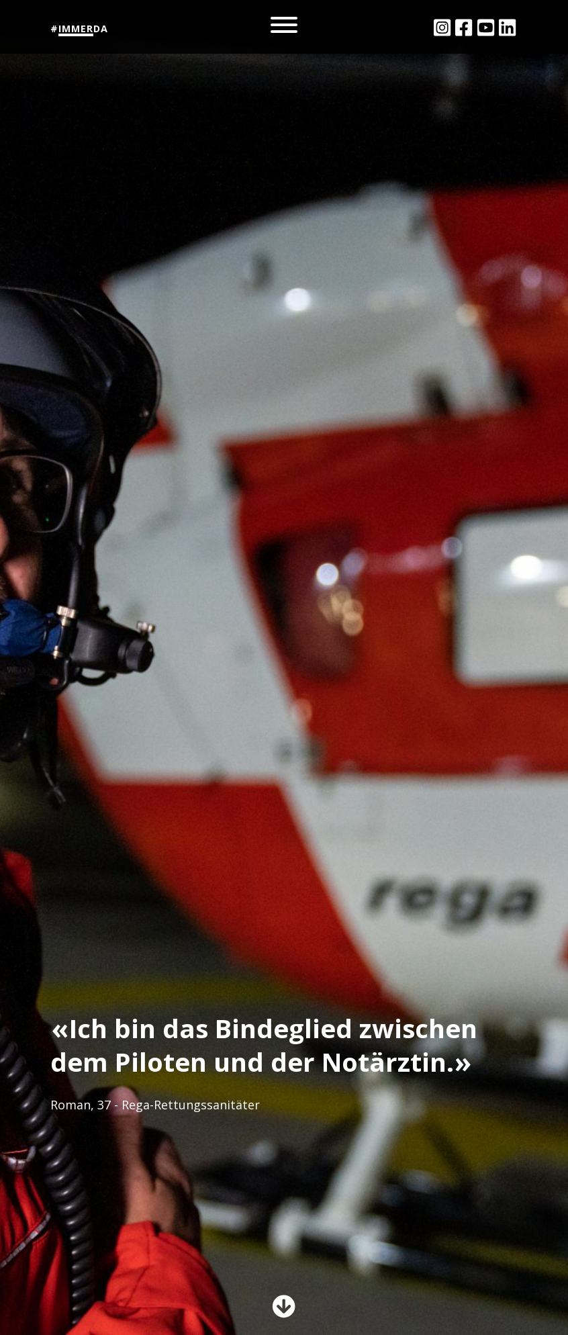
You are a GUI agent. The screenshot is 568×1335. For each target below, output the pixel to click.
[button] (283, 1310)
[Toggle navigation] (284, 27)
